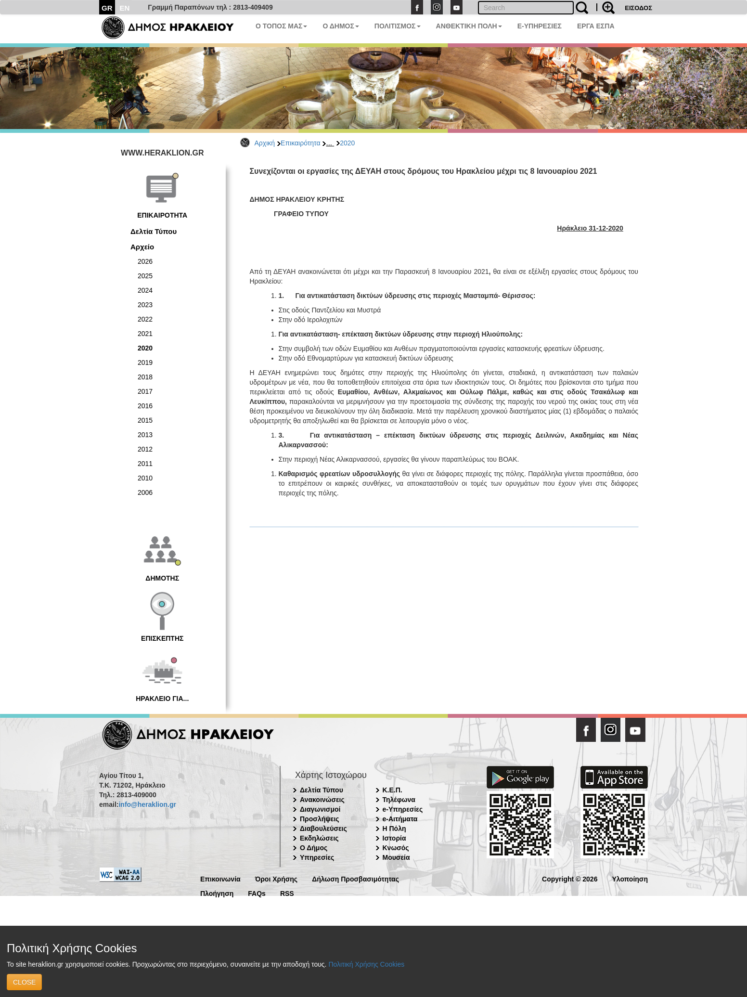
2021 (145, 333)
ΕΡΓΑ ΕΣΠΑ (596, 26)
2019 (145, 362)
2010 (145, 478)
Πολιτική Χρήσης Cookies (366, 964)
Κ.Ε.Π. (392, 790)
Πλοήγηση (216, 893)
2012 (145, 449)
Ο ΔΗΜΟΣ (340, 26)
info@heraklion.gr (147, 804)
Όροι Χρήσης (276, 878)
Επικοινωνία (220, 878)
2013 (145, 435)
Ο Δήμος (313, 848)
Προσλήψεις (319, 819)
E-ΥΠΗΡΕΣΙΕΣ (539, 26)
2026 (145, 261)
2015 (145, 420)
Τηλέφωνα (399, 799)
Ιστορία (394, 838)
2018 (145, 377)
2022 (145, 319)
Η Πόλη (394, 828)
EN (125, 8)
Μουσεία (396, 857)
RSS (287, 893)
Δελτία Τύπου (153, 231)
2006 (145, 492)
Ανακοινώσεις (322, 799)
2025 (145, 276)
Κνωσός (396, 848)
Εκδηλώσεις (319, 838)
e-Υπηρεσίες (403, 809)
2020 (347, 143)
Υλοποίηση (630, 878)
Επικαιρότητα (300, 143)
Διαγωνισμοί (320, 809)
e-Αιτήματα (400, 819)
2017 (145, 391)
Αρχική (265, 143)
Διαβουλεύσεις (323, 828)
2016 (145, 406)
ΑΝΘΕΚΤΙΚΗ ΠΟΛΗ (469, 26)
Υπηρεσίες (317, 857)
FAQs (257, 893)
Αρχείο (142, 247)
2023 (145, 305)
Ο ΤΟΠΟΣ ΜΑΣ (281, 26)
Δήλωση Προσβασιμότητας (355, 878)
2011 (145, 463)
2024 (145, 290)
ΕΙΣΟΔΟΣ (638, 8)
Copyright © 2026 (569, 878)
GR (107, 8)
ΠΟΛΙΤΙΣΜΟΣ (397, 26)
